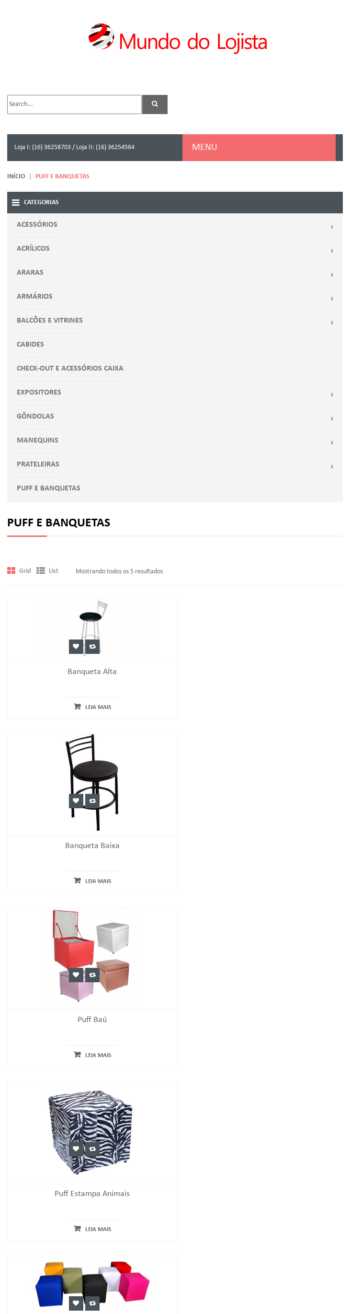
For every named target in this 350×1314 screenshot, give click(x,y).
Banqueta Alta (87, 671)
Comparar (87, 647)
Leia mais (93, 707)
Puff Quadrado (87, 1019)
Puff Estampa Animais (262, 884)
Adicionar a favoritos (71, 647)
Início (16, 176)
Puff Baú (87, 884)
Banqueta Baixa (262, 710)
